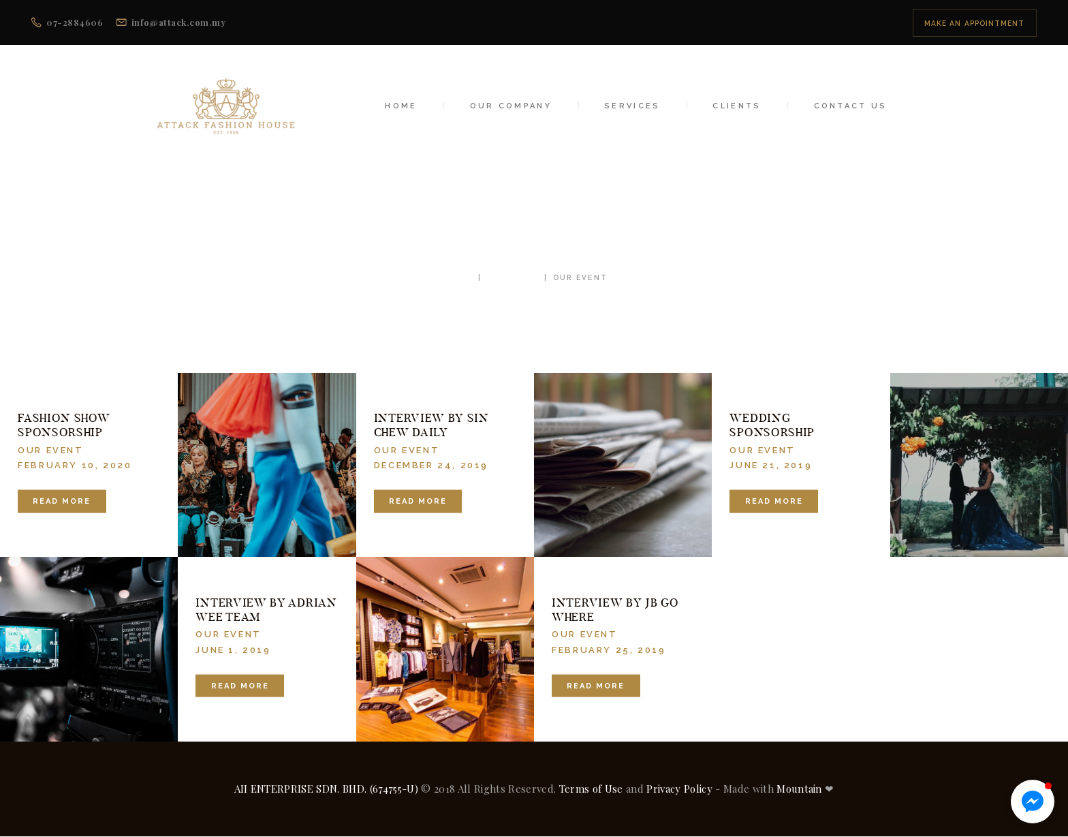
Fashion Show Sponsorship (64, 425)
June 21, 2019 (770, 465)
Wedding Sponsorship (772, 425)
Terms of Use (591, 788)
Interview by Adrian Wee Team (265, 609)
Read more (62, 501)
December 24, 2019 (431, 465)
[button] (1032, 801)
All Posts (512, 277)
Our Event (50, 449)
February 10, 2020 (74, 465)
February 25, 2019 (608, 649)
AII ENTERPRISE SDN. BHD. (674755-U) (326, 788)
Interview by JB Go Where (615, 609)
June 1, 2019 (232, 649)
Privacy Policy (679, 788)
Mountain (799, 788)
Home (458, 277)
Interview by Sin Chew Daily (431, 425)
